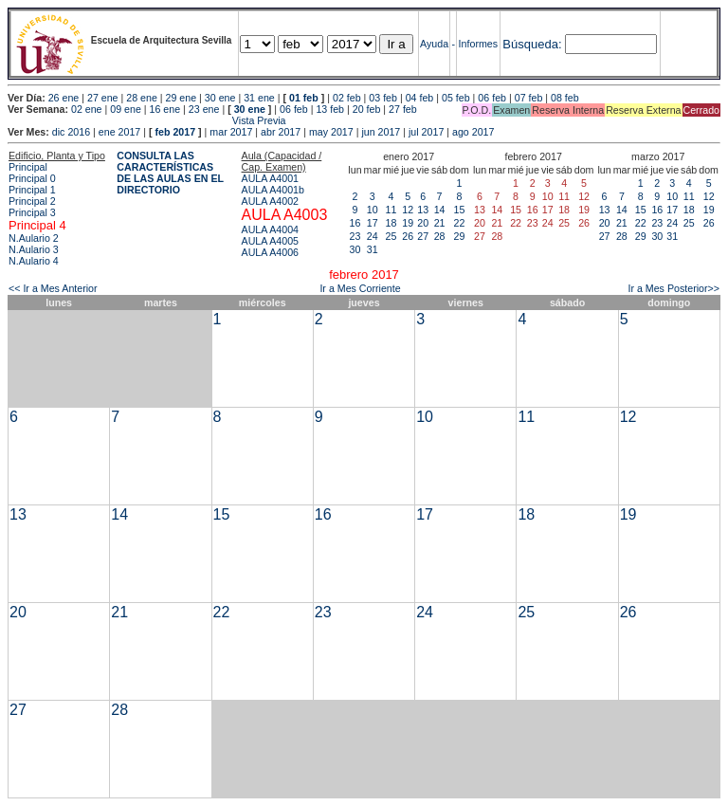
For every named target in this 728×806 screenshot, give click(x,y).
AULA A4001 (270, 178)
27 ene (102, 97)
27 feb (403, 109)
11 (391, 209)
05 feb (456, 97)
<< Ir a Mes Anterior (53, 288)
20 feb (367, 109)
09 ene (125, 109)
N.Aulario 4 (34, 260)
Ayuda (434, 43)
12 (407, 209)
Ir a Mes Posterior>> (673, 288)
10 (372, 209)
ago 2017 (473, 131)
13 (422, 209)
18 (391, 223)
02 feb (347, 97)
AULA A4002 (270, 201)
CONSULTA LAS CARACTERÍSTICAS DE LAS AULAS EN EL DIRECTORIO (170, 172)
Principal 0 (32, 178)
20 (422, 223)
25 (391, 236)
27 (422, 236)
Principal (28, 167)
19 (407, 223)
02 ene (86, 109)
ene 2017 (119, 131)
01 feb (303, 97)
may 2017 (331, 131)
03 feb (383, 97)
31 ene (259, 97)
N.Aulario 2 (34, 238)
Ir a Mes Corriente (359, 288)
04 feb (420, 97)
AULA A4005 (270, 241)
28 (440, 236)
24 (372, 236)
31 (372, 249)
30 (355, 249)
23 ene (204, 109)
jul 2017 (426, 131)
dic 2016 (71, 131)
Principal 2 (32, 201)
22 (459, 223)
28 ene (141, 97)
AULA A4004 (270, 229)
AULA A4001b (273, 189)
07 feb (529, 97)
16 (355, 223)
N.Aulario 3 (34, 249)
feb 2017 (175, 131)
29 (459, 236)
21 (440, 223)
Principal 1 (32, 189)
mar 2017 (230, 131)
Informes (478, 43)
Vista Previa (147, 120)
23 (355, 236)
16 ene (165, 109)
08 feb (565, 97)
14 (440, 209)
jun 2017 (380, 131)
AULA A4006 (270, 252)
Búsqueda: (531, 44)
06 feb (492, 97)
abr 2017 (280, 131)
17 (372, 223)
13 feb (330, 109)
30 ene (220, 97)
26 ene (64, 97)
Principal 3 (32, 212)
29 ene (181, 97)
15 (459, 209)
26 (407, 236)
